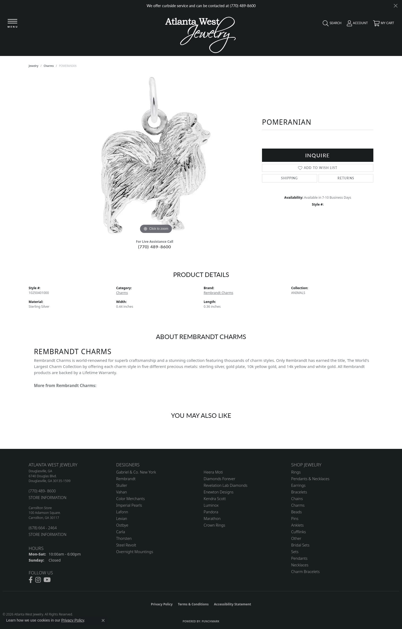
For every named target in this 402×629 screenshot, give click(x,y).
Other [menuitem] (296, 538)
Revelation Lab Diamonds (225, 485)
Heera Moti (213, 472)
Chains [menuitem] (297, 498)
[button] (331, 24)
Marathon (212, 518)
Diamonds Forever (219, 478)
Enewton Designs (219, 491)
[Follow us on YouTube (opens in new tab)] (47, 580)
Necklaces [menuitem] (299, 564)
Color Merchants (130, 498)
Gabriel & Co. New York (136, 472)
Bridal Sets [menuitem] (300, 545)
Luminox (211, 505)
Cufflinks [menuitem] (298, 531)
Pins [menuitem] (294, 518)
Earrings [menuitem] (298, 485)
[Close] (395, 5)
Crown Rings (214, 525)
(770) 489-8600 (154, 247)
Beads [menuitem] (296, 511)
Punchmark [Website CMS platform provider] (211, 621)
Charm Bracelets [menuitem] (305, 571)
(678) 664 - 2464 (43, 527)
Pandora (211, 511)
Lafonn (122, 511)
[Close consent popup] (103, 620)
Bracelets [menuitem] (299, 491)
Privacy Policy (162, 604)
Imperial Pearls (129, 505)
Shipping (289, 178)
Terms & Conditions (193, 604)
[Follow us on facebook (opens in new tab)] (31, 580)
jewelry (33, 66)
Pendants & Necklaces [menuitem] (310, 478)
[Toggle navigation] (12, 23)
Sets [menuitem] (294, 551)
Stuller (121, 485)
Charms (49, 66)
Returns (346, 178)
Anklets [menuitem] (297, 525)
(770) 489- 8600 (42, 490)
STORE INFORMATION (47, 497)
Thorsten (124, 538)
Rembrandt (126, 478)
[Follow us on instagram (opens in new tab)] (38, 580)
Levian (121, 518)
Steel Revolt (126, 545)
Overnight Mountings (134, 551)
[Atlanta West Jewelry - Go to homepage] (200, 33)
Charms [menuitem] (298, 505)
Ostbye (122, 525)
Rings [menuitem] (296, 472)
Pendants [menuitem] (299, 558)
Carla (120, 531)
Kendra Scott (215, 498)
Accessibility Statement (232, 604)
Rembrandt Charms (218, 292)
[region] (155, 155)
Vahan (121, 491)
